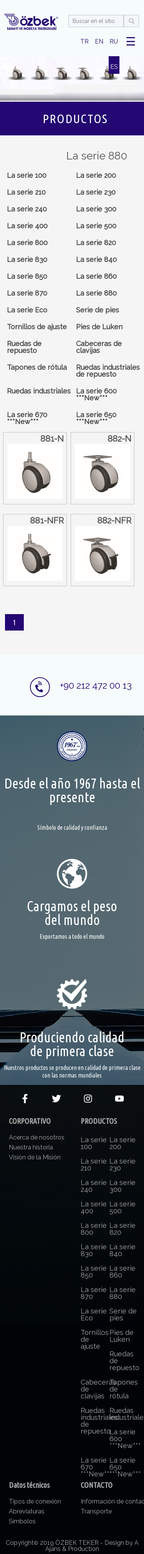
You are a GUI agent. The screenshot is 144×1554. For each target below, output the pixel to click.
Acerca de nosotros (37, 1137)
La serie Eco (27, 310)
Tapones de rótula (37, 367)
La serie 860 (96, 276)
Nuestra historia (31, 1147)
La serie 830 (27, 259)
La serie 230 (96, 192)
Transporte (96, 1511)
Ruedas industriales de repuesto (108, 370)
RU (113, 41)
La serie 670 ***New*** (27, 418)
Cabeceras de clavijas (99, 347)
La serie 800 (27, 243)
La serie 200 (96, 175)
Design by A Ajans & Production (92, 1545)
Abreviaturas (27, 1511)
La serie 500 (96, 226)
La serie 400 (27, 226)
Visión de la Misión (35, 1157)
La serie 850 (27, 276)
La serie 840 (96, 259)
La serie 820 (96, 243)
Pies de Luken (99, 327)
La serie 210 (26, 192)
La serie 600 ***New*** (96, 394)
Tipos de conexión (35, 1501)
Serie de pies (97, 310)
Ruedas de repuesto (24, 347)
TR (84, 41)
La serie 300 (96, 209)
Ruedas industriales (39, 391)
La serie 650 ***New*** (96, 418)
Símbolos (22, 1521)
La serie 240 (27, 209)
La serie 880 (96, 293)
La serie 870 (27, 293)
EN (99, 41)
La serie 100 (26, 175)
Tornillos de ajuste (37, 327)
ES (114, 66)
